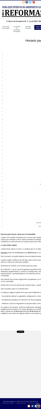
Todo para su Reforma (6, 27)
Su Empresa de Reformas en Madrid (17, 29)
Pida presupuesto (21, 403)
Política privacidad (33, 403)
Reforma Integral (28, 27)
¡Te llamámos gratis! (8, 403)
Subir (38, 406)
